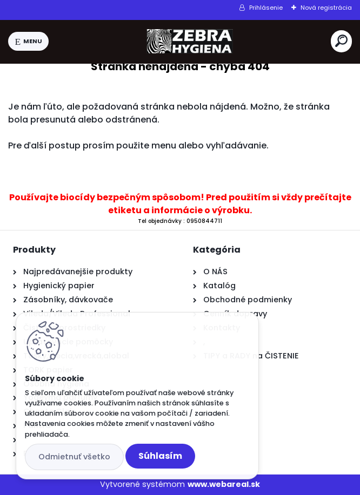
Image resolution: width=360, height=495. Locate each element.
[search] (341, 40)
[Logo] (189, 41)
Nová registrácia (326, 7)
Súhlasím (160, 456)
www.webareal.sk (224, 484)
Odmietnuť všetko (74, 456)
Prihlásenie (266, 7)
